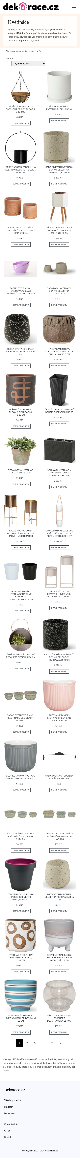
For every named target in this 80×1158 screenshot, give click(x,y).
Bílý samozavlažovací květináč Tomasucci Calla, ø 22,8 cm (59, 230)
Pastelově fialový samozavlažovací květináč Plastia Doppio (21, 291)
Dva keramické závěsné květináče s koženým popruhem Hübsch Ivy (59, 533)
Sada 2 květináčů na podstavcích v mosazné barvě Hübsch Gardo (20, 533)
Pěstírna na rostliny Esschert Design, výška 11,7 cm (59, 1018)
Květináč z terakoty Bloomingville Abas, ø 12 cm (21, 412)
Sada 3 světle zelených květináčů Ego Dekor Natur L (20, 718)
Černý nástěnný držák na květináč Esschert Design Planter (20, 169)
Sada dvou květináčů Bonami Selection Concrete (59, 291)
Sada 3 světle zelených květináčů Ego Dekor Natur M (20, 836)
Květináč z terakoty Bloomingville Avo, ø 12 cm (21, 957)
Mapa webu (10, 1113)
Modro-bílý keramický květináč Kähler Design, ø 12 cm (20, 1018)
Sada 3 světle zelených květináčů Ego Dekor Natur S (59, 836)
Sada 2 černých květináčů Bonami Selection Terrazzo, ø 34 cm (59, 657)
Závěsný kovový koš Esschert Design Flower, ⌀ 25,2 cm (21, 109)
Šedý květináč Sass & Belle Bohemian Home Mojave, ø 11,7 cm (59, 957)
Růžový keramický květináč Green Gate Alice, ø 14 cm (59, 718)
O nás (7, 1130)
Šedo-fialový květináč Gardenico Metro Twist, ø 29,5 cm (21, 897)
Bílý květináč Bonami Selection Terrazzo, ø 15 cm (59, 897)
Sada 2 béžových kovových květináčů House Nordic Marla (59, 594)
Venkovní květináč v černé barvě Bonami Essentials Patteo (59, 473)
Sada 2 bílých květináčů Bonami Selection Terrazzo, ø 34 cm (59, 169)
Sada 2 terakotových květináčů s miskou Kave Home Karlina (20, 230)
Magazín (8, 1107)
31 (52, 1043)
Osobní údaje (11, 1124)
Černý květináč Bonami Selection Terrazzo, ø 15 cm (20, 351)
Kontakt (8, 1137)
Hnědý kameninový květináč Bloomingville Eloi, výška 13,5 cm (59, 351)
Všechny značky (12, 1100)
